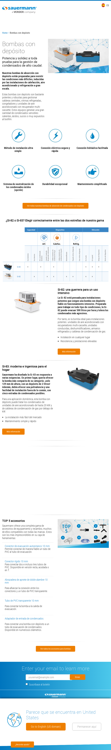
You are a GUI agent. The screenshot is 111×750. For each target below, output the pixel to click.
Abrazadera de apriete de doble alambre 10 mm (26, 581)
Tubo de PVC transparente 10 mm (22, 600)
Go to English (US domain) (48, 718)
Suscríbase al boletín (39, 684)
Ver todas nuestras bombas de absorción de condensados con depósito (55, 205)
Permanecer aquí (42, 726)
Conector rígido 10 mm (17, 561)
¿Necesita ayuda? (22, 744)
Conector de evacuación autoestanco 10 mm (27, 546)
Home (5, 32)
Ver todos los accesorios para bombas (55, 648)
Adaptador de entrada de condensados (24, 618)
